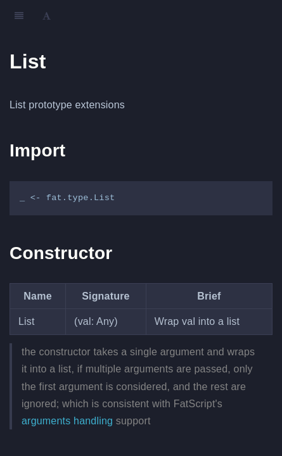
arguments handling (67, 420)
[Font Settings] (46, 16)
